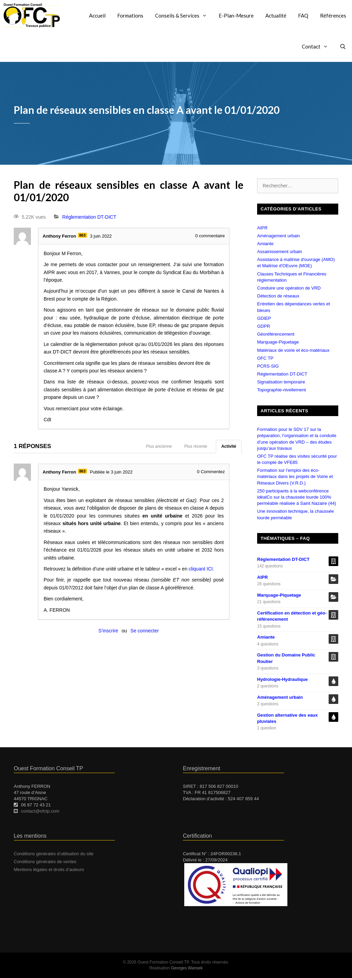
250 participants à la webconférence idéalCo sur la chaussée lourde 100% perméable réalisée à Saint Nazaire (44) (296, 497)
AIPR (262, 227)
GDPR (263, 326)
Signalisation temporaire (281, 381)
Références (333, 15)
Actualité (275, 15)
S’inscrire (108, 630)
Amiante (265, 243)
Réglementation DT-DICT (89, 217)
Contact (318, 46)
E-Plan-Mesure (236, 15)
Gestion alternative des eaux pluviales (287, 718)
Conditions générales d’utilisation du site (54, 853)
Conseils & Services (184, 15)
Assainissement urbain (279, 251)
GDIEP (264, 318)
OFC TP (265, 358)
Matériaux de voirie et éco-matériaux (293, 350)
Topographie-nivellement (281, 389)
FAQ (303, 15)
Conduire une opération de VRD (289, 288)
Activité (228, 446)
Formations (130, 15)
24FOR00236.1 (225, 853)
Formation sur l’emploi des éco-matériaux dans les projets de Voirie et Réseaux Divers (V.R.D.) (295, 476)
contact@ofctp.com (40, 811)
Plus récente (195, 446)
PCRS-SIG (268, 366)
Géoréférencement (275, 334)
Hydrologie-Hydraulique (282, 679)
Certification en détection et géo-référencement (292, 616)
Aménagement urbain (278, 235)
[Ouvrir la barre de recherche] (343, 46)
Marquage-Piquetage (278, 342)
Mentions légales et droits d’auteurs (49, 869)
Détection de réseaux (278, 295)
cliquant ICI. (201, 569)
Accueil (97, 15)
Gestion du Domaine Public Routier (286, 658)
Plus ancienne (159, 446)
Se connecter (144, 630)
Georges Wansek (186, 968)
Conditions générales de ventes (45, 861)
